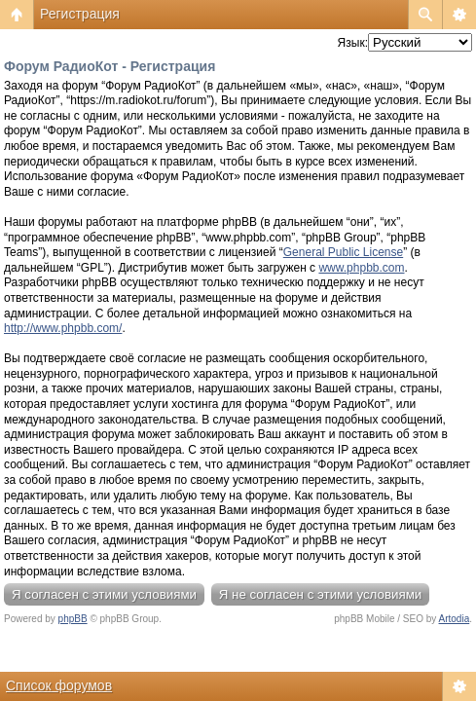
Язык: (353, 43)
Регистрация (80, 13)
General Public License (343, 252)
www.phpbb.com (361, 268)
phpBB (73, 618)
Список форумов (59, 685)
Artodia (454, 618)
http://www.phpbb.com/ (63, 328)
